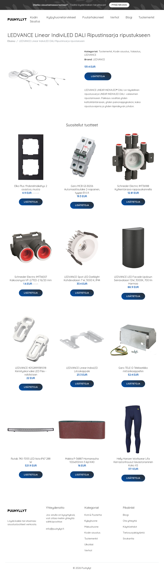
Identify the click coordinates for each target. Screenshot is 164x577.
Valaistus (135, 54)
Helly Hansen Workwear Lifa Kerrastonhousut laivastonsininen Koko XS (133, 465)
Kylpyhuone (90, 524)
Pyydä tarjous (119, 5)
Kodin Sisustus (35, 21)
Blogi (129, 19)
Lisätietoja (98, 79)
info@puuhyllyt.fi (55, 532)
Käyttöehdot (130, 530)
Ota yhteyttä (130, 524)
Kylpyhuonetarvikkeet (61, 19)
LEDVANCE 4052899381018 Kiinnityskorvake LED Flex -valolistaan (30, 375)
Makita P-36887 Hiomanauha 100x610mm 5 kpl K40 (82, 464)
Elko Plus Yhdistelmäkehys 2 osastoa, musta (30, 191)
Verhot (114, 19)
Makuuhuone (91, 530)
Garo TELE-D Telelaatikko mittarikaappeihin (133, 373)
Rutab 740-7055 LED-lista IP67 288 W (30, 464)
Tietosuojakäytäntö (134, 536)
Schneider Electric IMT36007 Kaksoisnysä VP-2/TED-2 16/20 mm (31, 282)
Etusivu (11, 44)
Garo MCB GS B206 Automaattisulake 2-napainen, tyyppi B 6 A (82, 193)
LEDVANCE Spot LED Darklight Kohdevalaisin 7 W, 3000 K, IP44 (82, 282)
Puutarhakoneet (93, 19)
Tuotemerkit (146, 19)
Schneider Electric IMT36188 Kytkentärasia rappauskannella (133, 191)
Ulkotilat (88, 547)
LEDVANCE (90, 58)
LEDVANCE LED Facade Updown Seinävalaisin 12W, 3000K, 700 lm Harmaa (133, 284)
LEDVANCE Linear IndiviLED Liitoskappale (82, 373)
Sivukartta (128, 542)
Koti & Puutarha (93, 518)
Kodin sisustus (121, 54)
